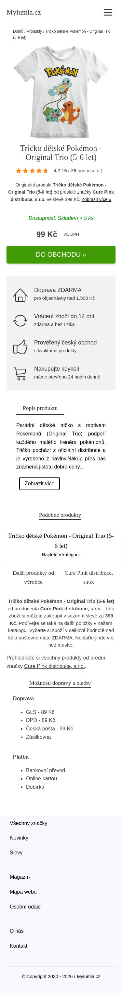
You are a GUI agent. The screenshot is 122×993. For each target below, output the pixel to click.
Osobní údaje (25, 906)
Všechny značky (28, 823)
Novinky (19, 838)
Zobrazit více (40, 483)
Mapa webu (23, 892)
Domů (18, 31)
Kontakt (18, 946)
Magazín (20, 877)
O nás (17, 931)
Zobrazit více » (97, 199)
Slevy (16, 852)
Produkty (34, 31)
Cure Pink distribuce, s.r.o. (54, 666)
